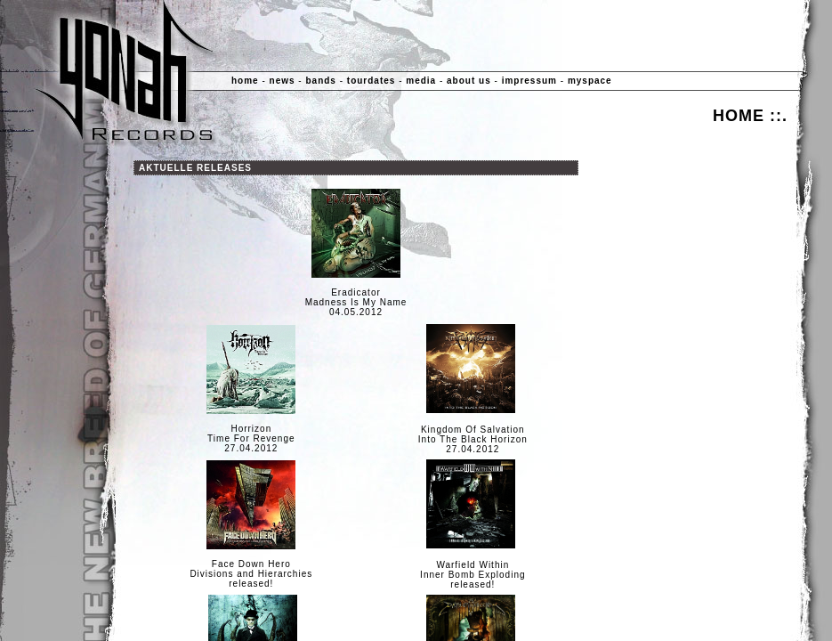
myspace (590, 80)
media (421, 80)
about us (469, 80)
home (245, 80)
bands (320, 80)
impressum (529, 80)
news (282, 80)
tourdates (371, 80)
